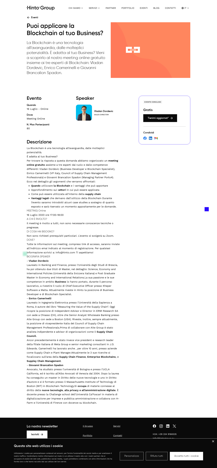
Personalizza (131, 456)
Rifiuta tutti (156, 456)
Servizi (116, 426)
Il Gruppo (88, 426)
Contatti (117, 435)
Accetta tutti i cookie (186, 456)
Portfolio (87, 435)
